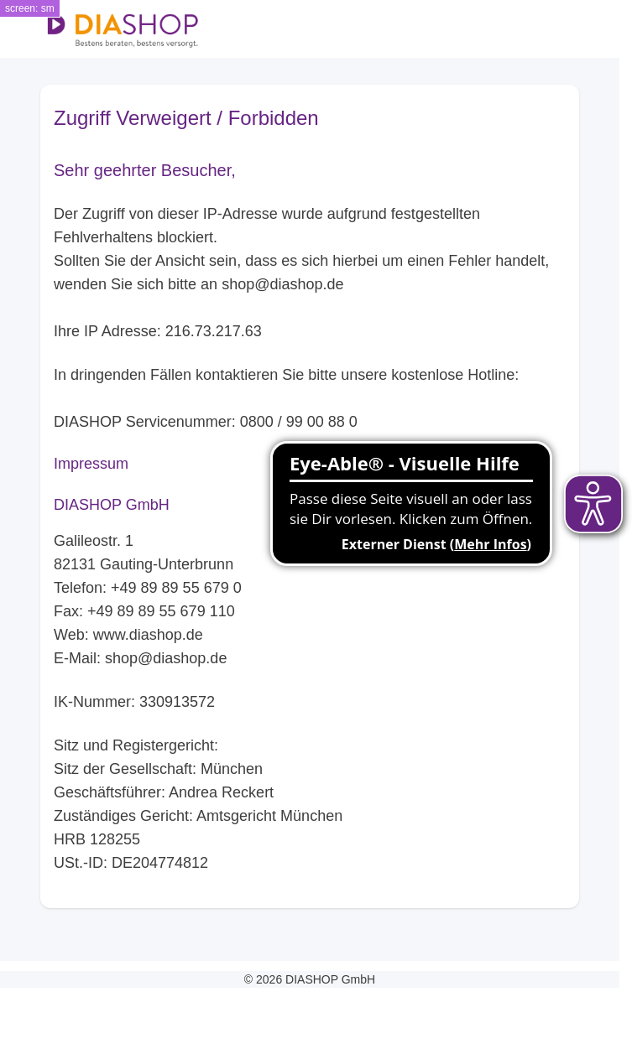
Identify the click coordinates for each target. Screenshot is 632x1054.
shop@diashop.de (282, 284)
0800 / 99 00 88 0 (299, 421)
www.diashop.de (148, 634)
